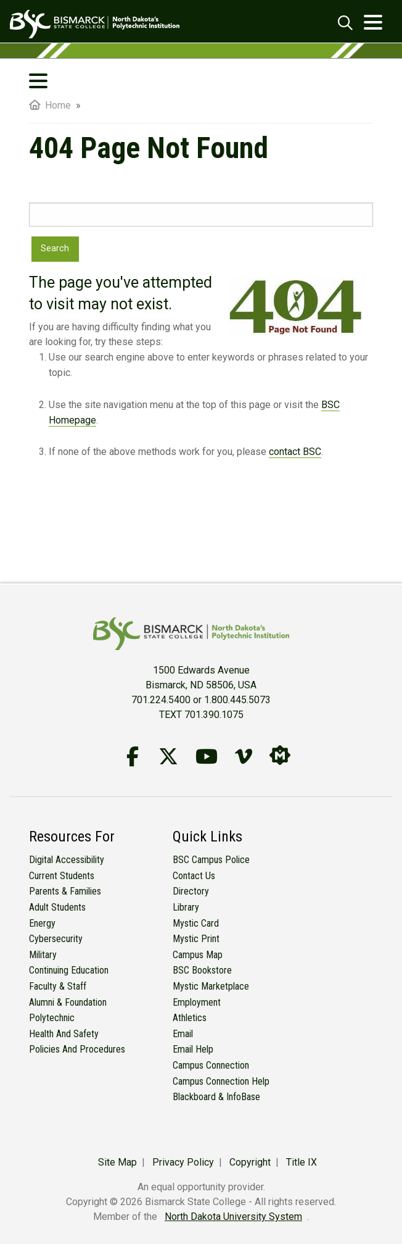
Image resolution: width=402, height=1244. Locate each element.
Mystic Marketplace (211, 986)
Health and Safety (64, 1034)
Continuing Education (69, 970)
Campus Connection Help (221, 1081)
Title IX (301, 1162)
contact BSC (295, 451)
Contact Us (194, 876)
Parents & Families (65, 891)
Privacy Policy (183, 1162)
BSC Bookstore (202, 970)
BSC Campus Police (211, 860)
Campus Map (198, 955)
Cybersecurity (56, 939)
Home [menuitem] (50, 105)
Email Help (193, 1049)
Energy (42, 923)
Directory (191, 891)
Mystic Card (196, 923)
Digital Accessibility (66, 860)
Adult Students (57, 907)
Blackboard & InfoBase (216, 1097)
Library (186, 907)
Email (183, 1034)
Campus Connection (211, 1065)
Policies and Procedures (77, 1049)
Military (43, 955)
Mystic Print (196, 939)
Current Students (61, 876)
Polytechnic (52, 1018)
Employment (197, 1002)
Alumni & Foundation (68, 1002)
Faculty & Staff (57, 986)
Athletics (190, 1018)
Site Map (117, 1162)
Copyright (250, 1162)
